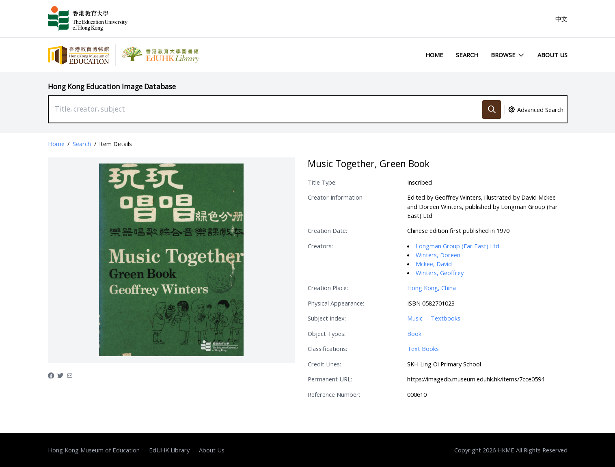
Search (467, 55)
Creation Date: (327, 230)
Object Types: (326, 333)
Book (414, 333)
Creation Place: (328, 288)
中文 (561, 19)
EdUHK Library (169, 450)
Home (434, 55)
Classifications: (327, 348)
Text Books (423, 348)
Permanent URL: (330, 379)
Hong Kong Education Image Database (112, 86)
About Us (552, 55)
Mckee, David (434, 264)
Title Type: (322, 182)
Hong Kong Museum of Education (94, 450)
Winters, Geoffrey (440, 273)
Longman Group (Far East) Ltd (457, 246)
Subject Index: (327, 318)
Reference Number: (334, 394)
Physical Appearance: (336, 303)
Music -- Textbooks (433, 318)
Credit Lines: (324, 364)
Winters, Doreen (438, 255)
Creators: (320, 246)
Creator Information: (336, 197)
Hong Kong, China (431, 288)
